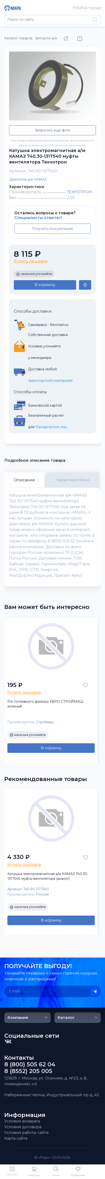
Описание (24, 480)
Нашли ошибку (80, 39)
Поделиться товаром (67, 39)
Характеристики (72, 480)
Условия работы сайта (26, 1132)
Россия (42, 894)
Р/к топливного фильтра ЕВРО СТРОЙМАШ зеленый (45, 703)
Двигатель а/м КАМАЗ (28, 179)
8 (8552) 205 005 (28, 1071)
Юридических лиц (51, 427)
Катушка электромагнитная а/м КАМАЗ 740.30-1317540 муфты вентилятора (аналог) (47, 876)
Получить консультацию (52, 228)
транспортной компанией (50, 380)
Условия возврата (22, 1121)
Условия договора (22, 1127)
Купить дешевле (30, 261)
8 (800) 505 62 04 (29, 1064)
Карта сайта (15, 1138)
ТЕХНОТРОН (79, 192)
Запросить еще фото (52, 130)
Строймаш (45, 722)
